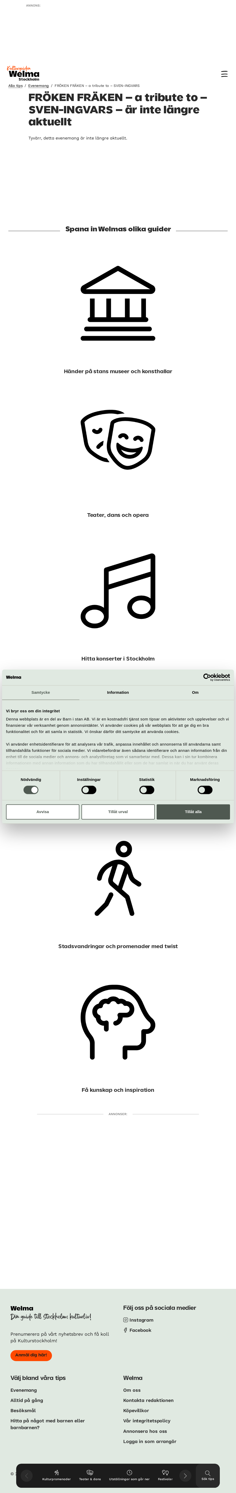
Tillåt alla (193, 811)
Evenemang (38, 85)
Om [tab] (195, 692)
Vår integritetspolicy (146, 1420)
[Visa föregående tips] (27, 1476)
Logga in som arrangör (149, 1441)
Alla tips (15, 85)
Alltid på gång (26, 1400)
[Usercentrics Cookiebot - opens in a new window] (207, 677)
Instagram (141, 1320)
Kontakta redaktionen (148, 1400)
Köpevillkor (136, 1410)
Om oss (131, 1390)
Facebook (140, 1330)
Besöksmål (23, 1410)
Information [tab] (118, 692)
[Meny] (224, 74)
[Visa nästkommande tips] (185, 1476)
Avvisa (43, 811)
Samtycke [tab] (41, 692)
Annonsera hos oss (145, 1431)
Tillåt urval (118, 811)
